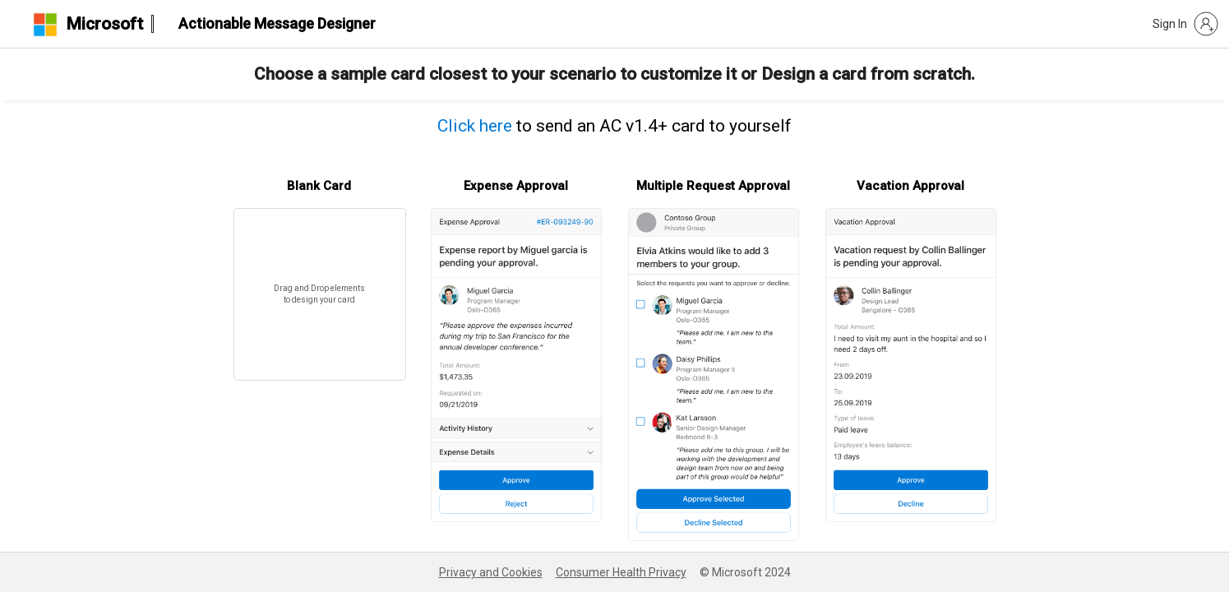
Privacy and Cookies (491, 572)
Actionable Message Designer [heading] (277, 23)
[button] (1185, 24)
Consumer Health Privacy (621, 572)
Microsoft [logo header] (104, 24)
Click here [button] (474, 126)
